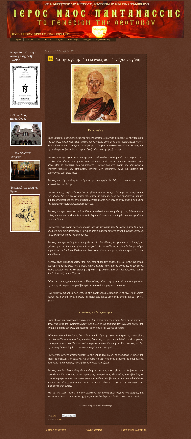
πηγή (95, 409)
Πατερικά (58, 419)
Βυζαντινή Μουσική (103, 39)
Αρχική (18, 39)
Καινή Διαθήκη (73, 39)
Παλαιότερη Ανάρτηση (133, 430)
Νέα (39, 39)
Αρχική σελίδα (94, 430)
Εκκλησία (29, 39)
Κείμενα (48, 39)
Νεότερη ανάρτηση (55, 430)
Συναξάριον (87, 39)
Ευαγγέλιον (59, 39)
